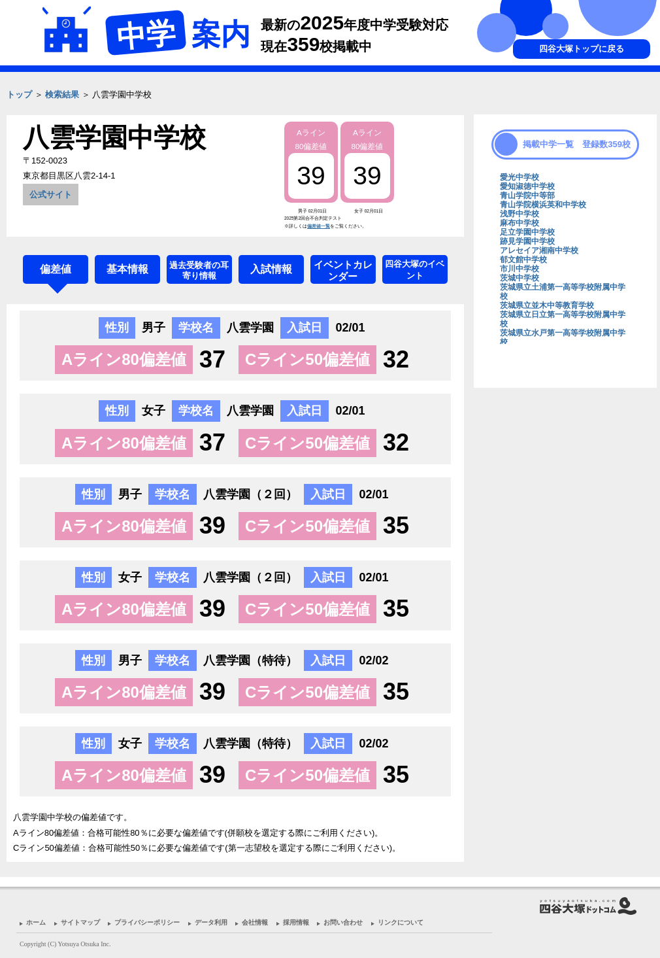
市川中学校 (519, 268)
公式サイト (50, 194)
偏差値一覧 (318, 226)
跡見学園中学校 (527, 241)
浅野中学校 (519, 213)
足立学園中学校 (527, 232)
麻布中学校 (519, 223)
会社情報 (255, 922)
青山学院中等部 (527, 195)
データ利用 (211, 922)
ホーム (36, 922)
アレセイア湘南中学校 (539, 250)
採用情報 (296, 922)
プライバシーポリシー (147, 922)
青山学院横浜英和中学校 (543, 204)
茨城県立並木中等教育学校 (547, 305)
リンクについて (400, 922)
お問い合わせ (343, 922)
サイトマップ (80, 922)
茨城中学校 (519, 277)
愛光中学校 (519, 177)
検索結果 (62, 94)
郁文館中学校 (523, 259)
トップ (19, 94)
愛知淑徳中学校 (527, 186)
